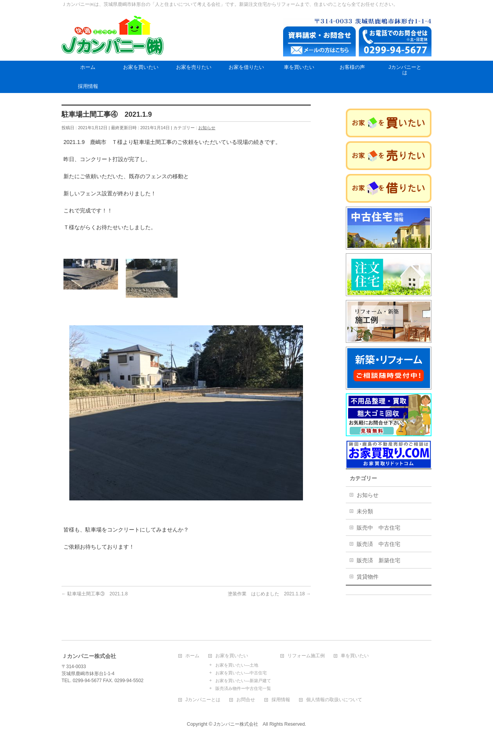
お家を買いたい (231, 655)
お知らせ (206, 127)
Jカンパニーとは (202, 699)
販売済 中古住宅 (378, 544)
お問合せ (245, 699)
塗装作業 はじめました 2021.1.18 (269, 594)
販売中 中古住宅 (378, 528)
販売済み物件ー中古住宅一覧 (243, 688)
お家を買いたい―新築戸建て (243, 680)
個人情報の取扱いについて (334, 699)
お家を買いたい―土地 (236, 665)
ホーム (192, 655)
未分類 (365, 511)
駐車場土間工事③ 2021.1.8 (95, 594)
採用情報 (280, 699)
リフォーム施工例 (306, 655)
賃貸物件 (368, 577)
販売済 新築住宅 (378, 560)
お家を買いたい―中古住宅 (241, 672)
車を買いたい (355, 655)
